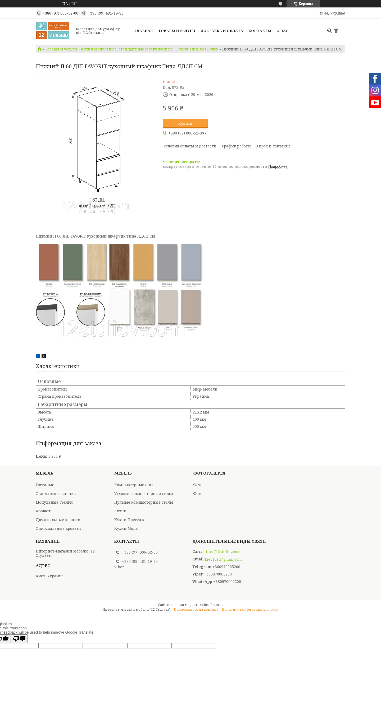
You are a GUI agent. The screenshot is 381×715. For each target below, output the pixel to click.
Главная (143, 30)
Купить (185, 123)
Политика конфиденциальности (250, 609)
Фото (197, 484)
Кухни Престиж (129, 519)
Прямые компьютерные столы (143, 502)
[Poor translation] (19, 638)
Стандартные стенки (56, 493)
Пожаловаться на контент (196, 609)
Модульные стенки (54, 502)
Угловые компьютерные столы (143, 493)
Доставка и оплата (222, 30)
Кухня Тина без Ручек (197, 49)
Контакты (259, 30)
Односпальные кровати (58, 528)
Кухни (120, 510)
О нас (282, 30)
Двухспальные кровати (58, 519)
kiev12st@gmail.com (223, 559)
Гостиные (45, 484)
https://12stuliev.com (222, 551)
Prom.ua (216, 604)
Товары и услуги (176, 30)
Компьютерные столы (135, 484)
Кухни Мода (126, 528)
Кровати (44, 510)
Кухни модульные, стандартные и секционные (127, 49)
